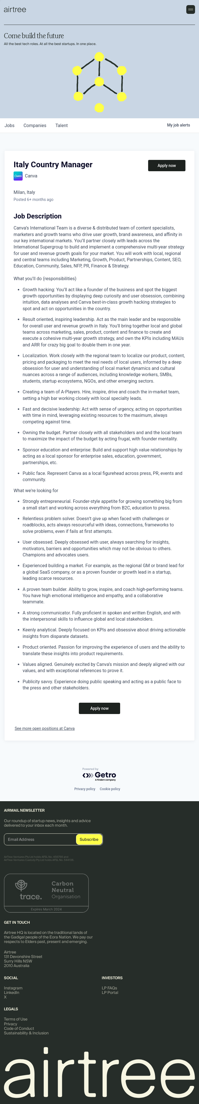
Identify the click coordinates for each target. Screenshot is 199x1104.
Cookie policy (110, 789)
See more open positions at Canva (45, 728)
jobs (9, 125)
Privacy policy (84, 789)
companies (34, 125)
